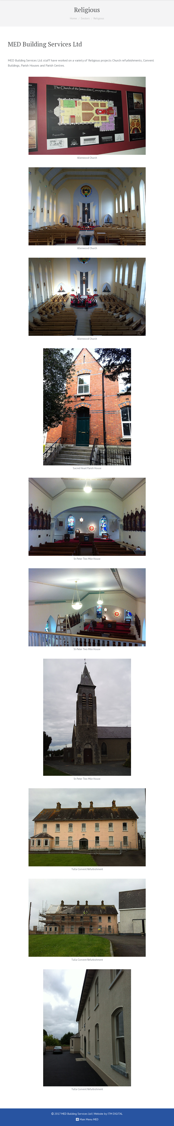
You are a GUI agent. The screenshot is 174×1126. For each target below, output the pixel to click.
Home (73, 18)
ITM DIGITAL (115, 1113)
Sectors (85, 18)
